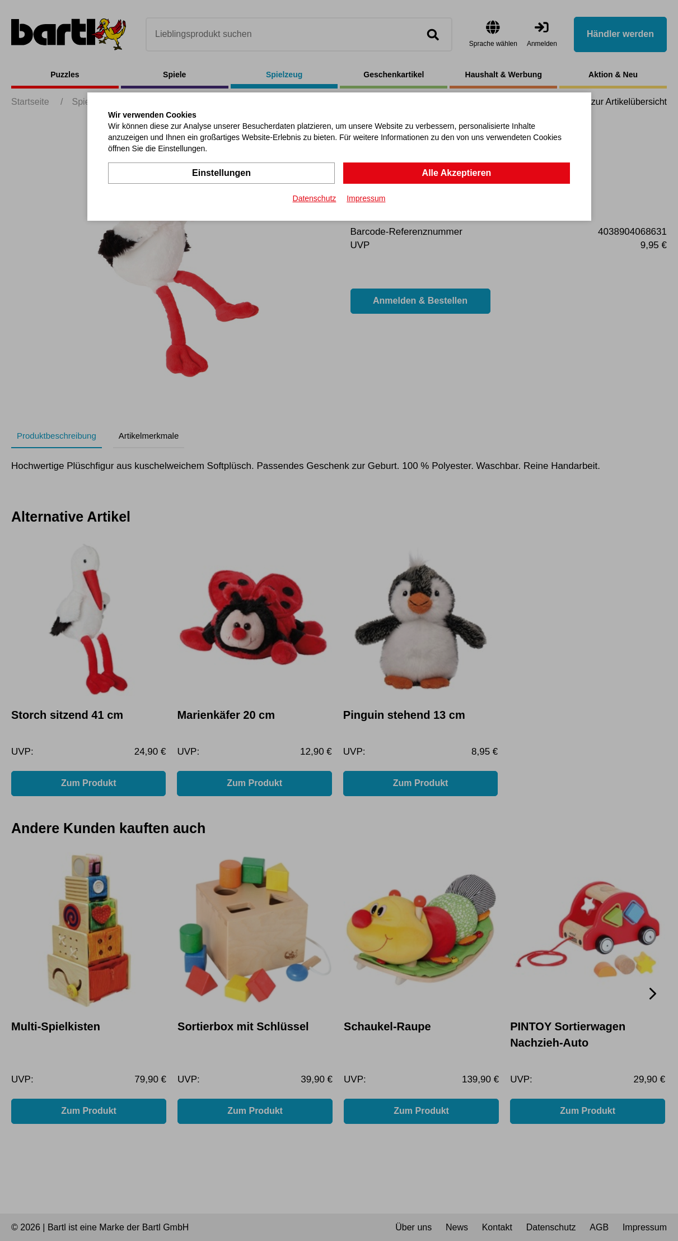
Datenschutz (314, 198)
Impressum (366, 198)
